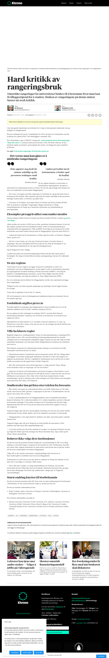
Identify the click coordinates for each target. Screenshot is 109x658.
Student (79, 4)
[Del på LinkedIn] (96, 115)
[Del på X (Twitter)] (92, 115)
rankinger (23, 515)
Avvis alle (39, 652)
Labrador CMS (81, 623)
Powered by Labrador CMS (55, 655)
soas (49, 515)
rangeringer (33, 515)
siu (17, 515)
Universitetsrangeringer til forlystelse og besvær (31, 151)
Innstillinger (101, 656)
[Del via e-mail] (100, 115)
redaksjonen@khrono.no (81, 598)
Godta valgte (27, 652)
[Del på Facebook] (89, 115)
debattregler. (49, 609)
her (71, 533)
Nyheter (63, 4)
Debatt (71, 4)
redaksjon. (59, 607)
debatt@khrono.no (78, 600)
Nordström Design (83, 619)
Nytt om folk (88, 4)
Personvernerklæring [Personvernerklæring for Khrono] (23, 613)
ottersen (43, 515)
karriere (11, 515)
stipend (55, 515)
